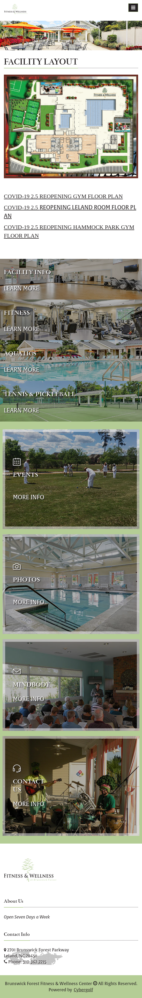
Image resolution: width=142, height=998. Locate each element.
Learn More (21, 288)
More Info (28, 497)
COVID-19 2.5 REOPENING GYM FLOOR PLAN (63, 196)
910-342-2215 (35, 961)
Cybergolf (83, 989)
